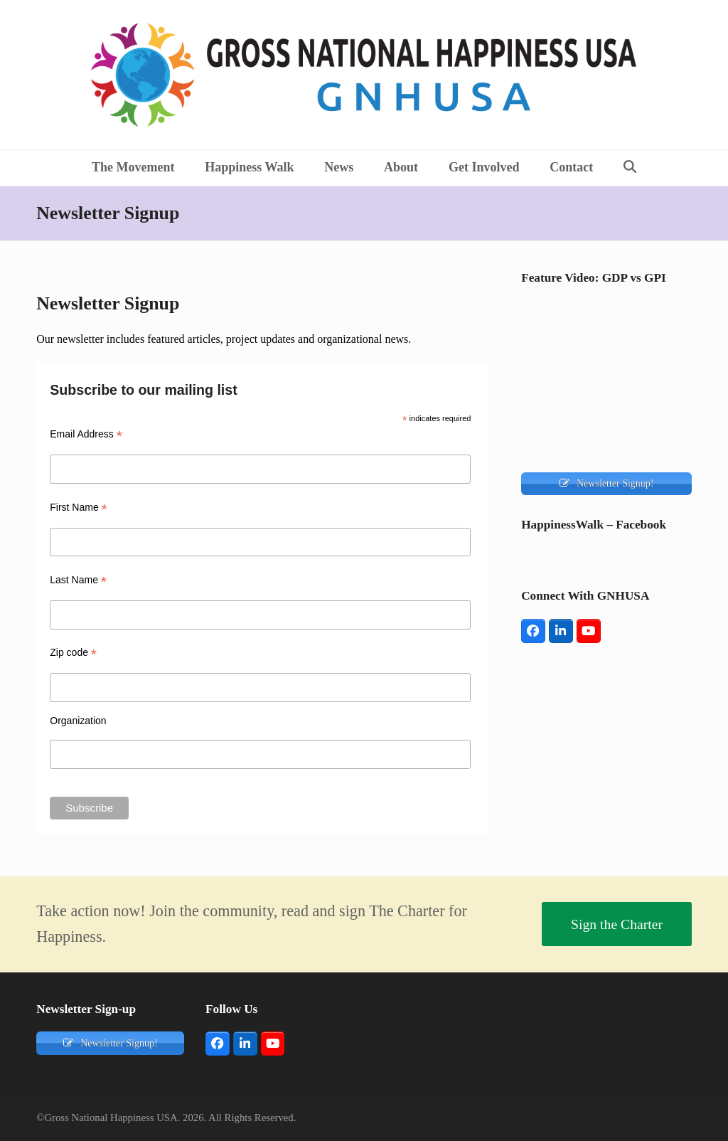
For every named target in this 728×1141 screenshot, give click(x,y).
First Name (78, 507)
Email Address (86, 434)
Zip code (73, 652)
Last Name (78, 580)
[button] (630, 168)
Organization (78, 720)
